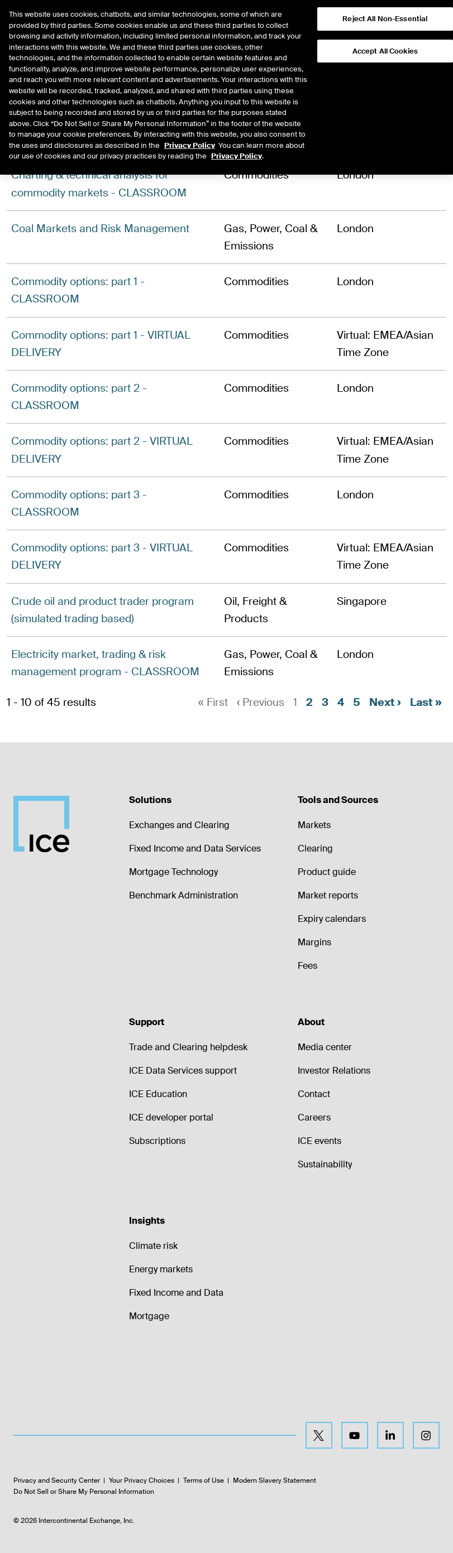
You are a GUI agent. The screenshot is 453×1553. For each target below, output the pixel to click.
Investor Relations (334, 1070)
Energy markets (161, 1269)
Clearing (315, 848)
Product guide (327, 872)
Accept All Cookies (385, 30)
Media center (325, 1047)
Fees (307, 966)
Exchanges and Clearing (179, 825)
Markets (314, 825)
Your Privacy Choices (141, 1481)
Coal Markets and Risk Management (100, 228)
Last (426, 702)
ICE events (319, 1141)
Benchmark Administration (183, 895)
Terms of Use (203, 1481)
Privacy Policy (189, 124)
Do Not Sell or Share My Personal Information (83, 1491)
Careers (314, 1117)
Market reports (328, 895)
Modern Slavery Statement (274, 1481)
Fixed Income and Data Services (195, 848)
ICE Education (158, 1094)
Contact (314, 1094)
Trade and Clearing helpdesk (188, 1047)
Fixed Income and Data (176, 1293)
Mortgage (149, 1316)
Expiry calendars (332, 919)
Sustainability (325, 1164)
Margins (314, 942)
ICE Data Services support (183, 1070)
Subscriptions (157, 1141)
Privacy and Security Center (56, 1481)
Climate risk (153, 1246)
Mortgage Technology (173, 872)
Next (385, 702)
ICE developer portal (171, 1117)
